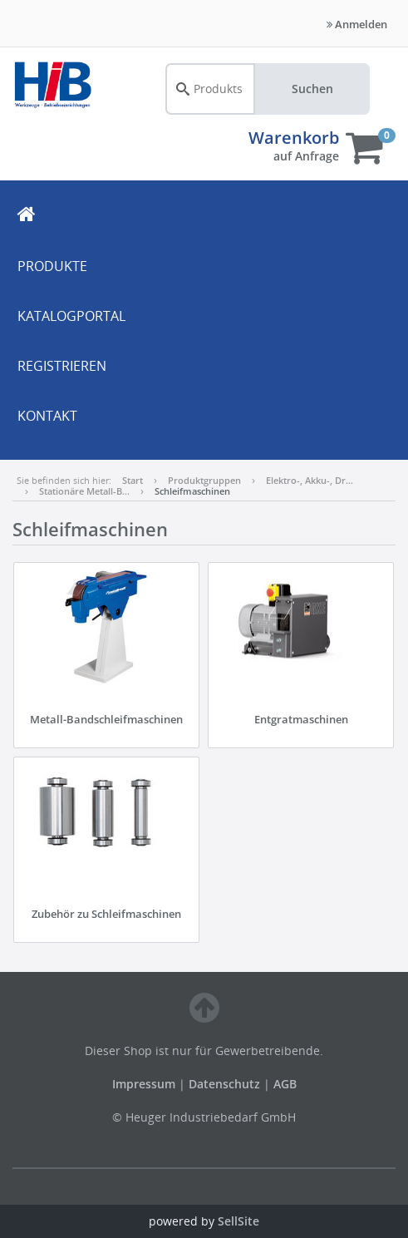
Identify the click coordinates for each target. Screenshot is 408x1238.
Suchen (312, 88)
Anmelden (357, 24)
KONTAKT (47, 416)
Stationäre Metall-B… (84, 491)
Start (132, 480)
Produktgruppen (204, 480)
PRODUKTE (52, 266)
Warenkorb (293, 137)
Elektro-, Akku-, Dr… (309, 480)
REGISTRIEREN (61, 366)
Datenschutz (224, 1084)
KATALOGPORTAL (71, 316)
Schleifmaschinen (192, 491)
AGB (285, 1084)
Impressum (145, 1084)
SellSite (238, 1221)
